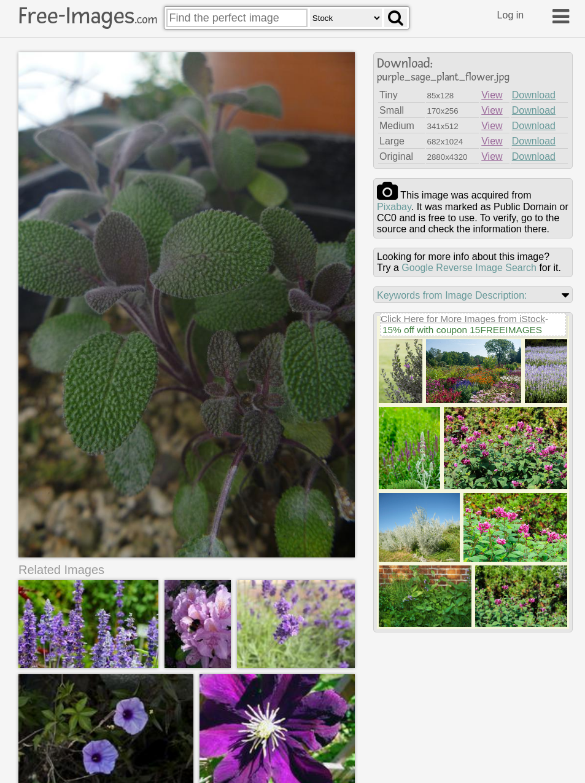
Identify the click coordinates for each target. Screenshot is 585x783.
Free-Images (87, 16)
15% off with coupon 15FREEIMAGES (462, 330)
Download (534, 95)
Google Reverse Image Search (469, 267)
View (491, 95)
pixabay (394, 207)
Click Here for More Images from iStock (463, 318)
